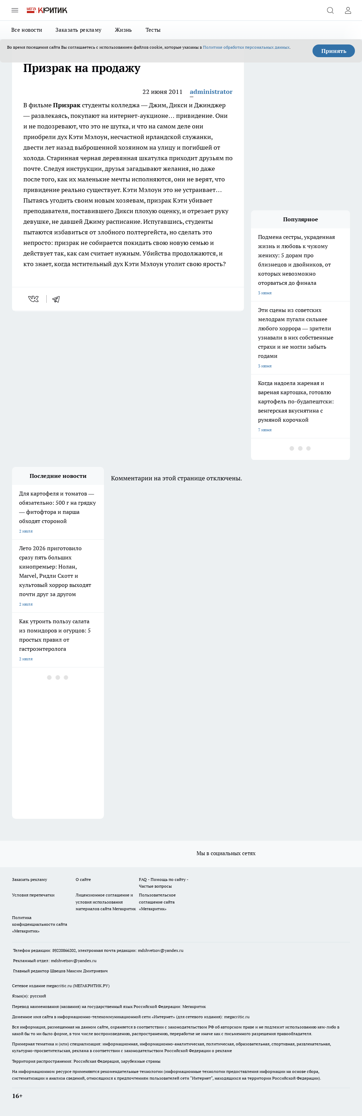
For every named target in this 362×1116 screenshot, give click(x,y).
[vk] (34, 299)
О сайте (83, 879)
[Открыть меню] (14, 10)
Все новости (26, 29)
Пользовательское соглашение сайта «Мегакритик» (157, 901)
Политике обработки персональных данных (246, 47)
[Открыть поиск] (330, 10)
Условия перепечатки (33, 895)
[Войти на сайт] (348, 10)
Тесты (153, 29)
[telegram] (58, 299)
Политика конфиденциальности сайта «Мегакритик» (39, 924)
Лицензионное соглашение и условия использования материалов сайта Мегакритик (106, 901)
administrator (211, 92)
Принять (333, 50)
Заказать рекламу (78, 29)
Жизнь (123, 29)
